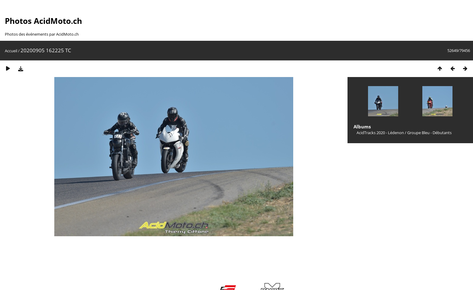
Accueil (11, 50)
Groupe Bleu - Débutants (429, 132)
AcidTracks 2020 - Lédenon (380, 132)
